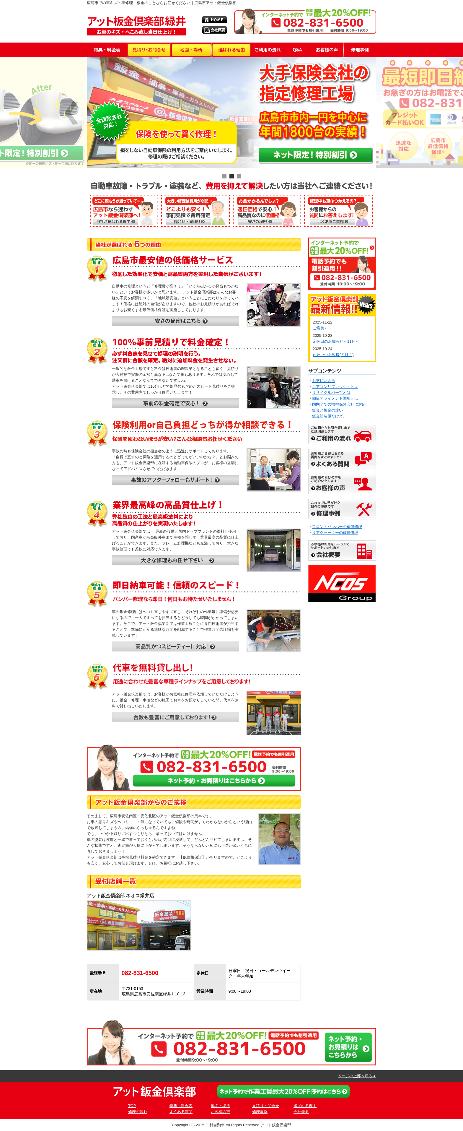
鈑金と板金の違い (327, 410)
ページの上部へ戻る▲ (357, 1076)
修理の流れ (137, 1111)
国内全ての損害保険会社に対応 (339, 404)
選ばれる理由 (305, 1106)
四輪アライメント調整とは (335, 398)
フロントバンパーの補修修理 (337, 526)
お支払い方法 (323, 380)
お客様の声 (220, 1111)
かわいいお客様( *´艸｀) (333, 354)
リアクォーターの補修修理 (335, 532)
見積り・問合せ (265, 1106)
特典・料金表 (181, 1106)
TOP (132, 1106)
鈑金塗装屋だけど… (329, 416)
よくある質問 (181, 1111)
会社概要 (301, 1111)
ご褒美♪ (319, 328)
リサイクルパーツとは (331, 392)
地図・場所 (220, 1106)
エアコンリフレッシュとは (335, 386)
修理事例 (260, 1111)
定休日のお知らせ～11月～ (336, 341)
